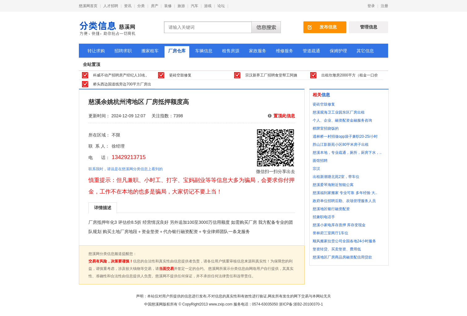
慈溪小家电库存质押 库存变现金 (339, 225)
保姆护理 (338, 50)
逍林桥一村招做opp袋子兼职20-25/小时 (345, 136)
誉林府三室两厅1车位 (330, 233)
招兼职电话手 (324, 217)
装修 (168, 6)
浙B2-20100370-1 (308, 304)
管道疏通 (311, 50)
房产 (154, 6)
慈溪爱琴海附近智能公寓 (333, 185)
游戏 (208, 6)
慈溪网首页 (88, 6)
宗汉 (316, 169)
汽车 (194, 6)
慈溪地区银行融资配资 (331, 209)
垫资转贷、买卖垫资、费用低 (337, 249)
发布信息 (328, 26)
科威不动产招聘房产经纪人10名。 (121, 75)
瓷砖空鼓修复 (180, 75)
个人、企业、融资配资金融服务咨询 (342, 120)
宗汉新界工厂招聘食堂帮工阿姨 (271, 75)
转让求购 (96, 50)
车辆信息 (203, 50)
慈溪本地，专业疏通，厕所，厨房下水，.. (347, 152)
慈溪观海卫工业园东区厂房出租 (339, 112)
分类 (141, 6)
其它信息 (365, 50)
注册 (384, 6)
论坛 (221, 6)
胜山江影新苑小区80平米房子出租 (341, 144)
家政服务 (257, 50)
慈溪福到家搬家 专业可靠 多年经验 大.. (345, 193)
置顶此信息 (284, 115)
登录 (371, 6)
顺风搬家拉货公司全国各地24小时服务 (344, 241)
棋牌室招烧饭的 (326, 128)
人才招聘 (110, 6)
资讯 (127, 6)
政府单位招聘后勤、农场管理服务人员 (344, 201)
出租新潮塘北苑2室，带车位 (336, 177)
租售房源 (230, 50)
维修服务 (284, 50)
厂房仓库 (177, 50)
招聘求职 (123, 50)
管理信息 (368, 26)
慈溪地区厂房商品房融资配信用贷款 (342, 257)
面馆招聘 (320, 160)
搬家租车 (150, 50)
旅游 (181, 6)
